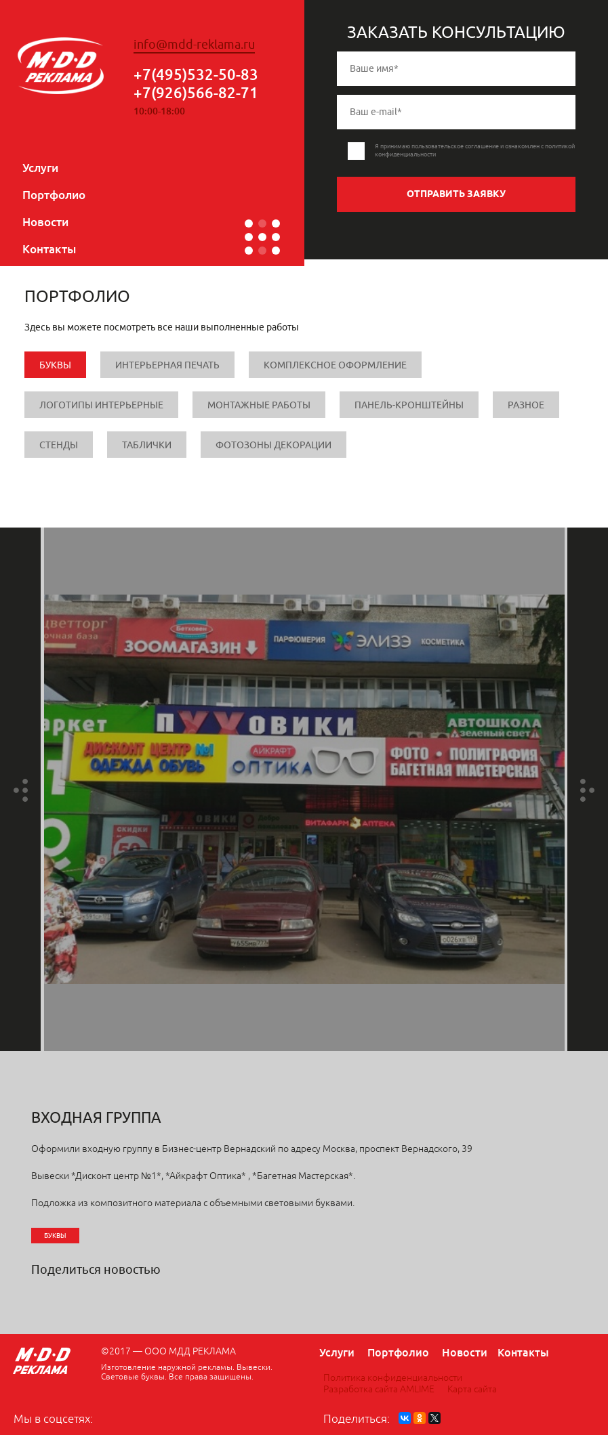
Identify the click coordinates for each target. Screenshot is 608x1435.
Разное (526, 405)
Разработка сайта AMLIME (378, 1389)
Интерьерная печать (167, 365)
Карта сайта (472, 1389)
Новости (45, 222)
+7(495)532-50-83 (196, 74)
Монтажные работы (258, 405)
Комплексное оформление (335, 365)
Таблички (146, 445)
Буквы (55, 365)
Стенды (58, 445)
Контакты (49, 249)
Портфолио (53, 195)
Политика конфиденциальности (392, 1378)
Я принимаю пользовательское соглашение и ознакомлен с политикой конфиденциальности (475, 150)
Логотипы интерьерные (101, 405)
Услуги (40, 167)
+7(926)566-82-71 (196, 92)
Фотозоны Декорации (273, 445)
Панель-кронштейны (409, 405)
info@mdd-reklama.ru (194, 44)
